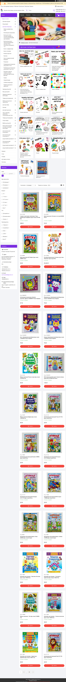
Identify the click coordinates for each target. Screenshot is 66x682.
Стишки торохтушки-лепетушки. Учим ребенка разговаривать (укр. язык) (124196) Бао (30, 217)
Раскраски (22, 132)
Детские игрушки (6, 21)
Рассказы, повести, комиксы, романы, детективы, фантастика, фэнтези (25, 155)
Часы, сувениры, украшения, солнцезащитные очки (8, 114)
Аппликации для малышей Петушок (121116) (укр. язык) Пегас (52, 457)
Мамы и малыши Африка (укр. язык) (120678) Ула (28, 417)
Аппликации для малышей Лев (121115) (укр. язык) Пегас (53, 657)
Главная (22, 15)
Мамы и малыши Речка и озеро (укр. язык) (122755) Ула (30, 378)
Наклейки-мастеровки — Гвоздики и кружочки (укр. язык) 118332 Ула (52, 577)
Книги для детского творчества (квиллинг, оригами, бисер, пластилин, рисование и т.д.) (26, 91)
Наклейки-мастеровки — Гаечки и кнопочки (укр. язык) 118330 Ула (54, 617)
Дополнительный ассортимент (6, 131)
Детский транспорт (7, 110)
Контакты (4, 162)
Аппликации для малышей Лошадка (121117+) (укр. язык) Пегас (28, 497)
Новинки (28, 15)
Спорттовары (5, 120)
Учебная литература (24, 176)
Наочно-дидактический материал (57, 113)
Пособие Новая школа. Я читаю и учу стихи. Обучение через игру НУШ (54, 258)
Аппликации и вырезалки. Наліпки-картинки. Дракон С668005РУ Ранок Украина (30, 298)
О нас (45, 15)
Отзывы (3, 156)
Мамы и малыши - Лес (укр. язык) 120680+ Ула (30, 617)
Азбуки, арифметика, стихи (26, 66)
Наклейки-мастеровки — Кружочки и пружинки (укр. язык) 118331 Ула (28, 657)
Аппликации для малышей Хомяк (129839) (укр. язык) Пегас (29, 457)
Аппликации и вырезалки (41, 66)
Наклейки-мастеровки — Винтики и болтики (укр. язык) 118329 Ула (30, 577)
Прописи (38, 112)
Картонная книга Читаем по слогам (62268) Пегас (54, 217)
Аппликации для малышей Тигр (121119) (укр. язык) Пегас (53, 417)
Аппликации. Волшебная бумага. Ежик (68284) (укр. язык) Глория (28, 537)
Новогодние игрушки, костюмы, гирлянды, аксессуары (7, 127)
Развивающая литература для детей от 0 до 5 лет (57, 133)
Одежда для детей (7, 89)
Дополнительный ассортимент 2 (6, 135)
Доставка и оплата (6, 159)
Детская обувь (6, 104)
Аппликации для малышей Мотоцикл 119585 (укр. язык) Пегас (52, 497)
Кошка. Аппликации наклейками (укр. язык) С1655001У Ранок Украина (54, 338)
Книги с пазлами (55, 89)
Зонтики (4, 107)
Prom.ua (38, 679)
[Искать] (27, 10)
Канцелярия (5, 24)
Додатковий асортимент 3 (8, 138)
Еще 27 (4, 239)
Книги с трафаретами (41, 89)
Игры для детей (6, 91)
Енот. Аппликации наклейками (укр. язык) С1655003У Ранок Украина (29, 338)
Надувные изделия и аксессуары (7, 95)
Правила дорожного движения (40, 176)
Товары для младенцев (8, 98)
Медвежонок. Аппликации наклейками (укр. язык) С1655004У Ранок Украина (54, 298)
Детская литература (7, 26)
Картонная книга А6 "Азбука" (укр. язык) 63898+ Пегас (29, 258)
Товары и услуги (36, 15)
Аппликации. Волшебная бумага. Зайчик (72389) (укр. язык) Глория (53, 537)
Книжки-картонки (24, 112)
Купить (31, 226)
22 (29, 672)
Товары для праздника (8, 117)
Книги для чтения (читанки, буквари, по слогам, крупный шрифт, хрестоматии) (58, 68)
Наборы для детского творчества (7, 101)
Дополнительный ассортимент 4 (6, 142)
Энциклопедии (55, 153)
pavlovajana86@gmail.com (7, 274)
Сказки (37, 153)
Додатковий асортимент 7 (8, 147)
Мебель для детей (7, 123)
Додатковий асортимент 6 (8, 145)
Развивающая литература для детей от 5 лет (42, 133)
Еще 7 (4, 208)
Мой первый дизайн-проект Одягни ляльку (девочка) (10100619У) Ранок (54, 378)
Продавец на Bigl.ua (33, 680)
